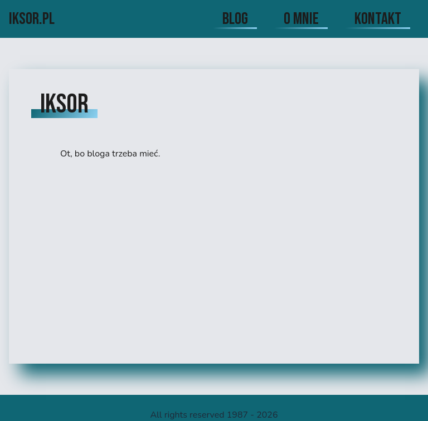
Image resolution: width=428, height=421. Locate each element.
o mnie (301, 19)
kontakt (377, 19)
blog (235, 19)
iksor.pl (32, 19)
